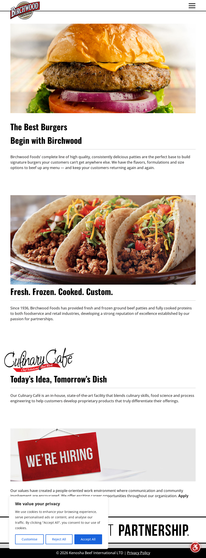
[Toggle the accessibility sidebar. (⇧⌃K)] (195, 547)
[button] (192, 5)
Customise (29, 539)
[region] (58, 522)
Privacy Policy (138, 552)
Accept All (88, 539)
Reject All (59, 539)
